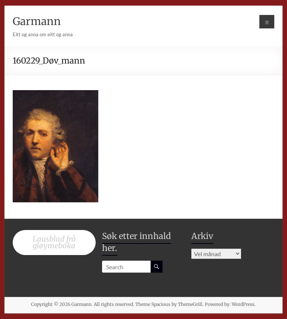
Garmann (37, 21)
